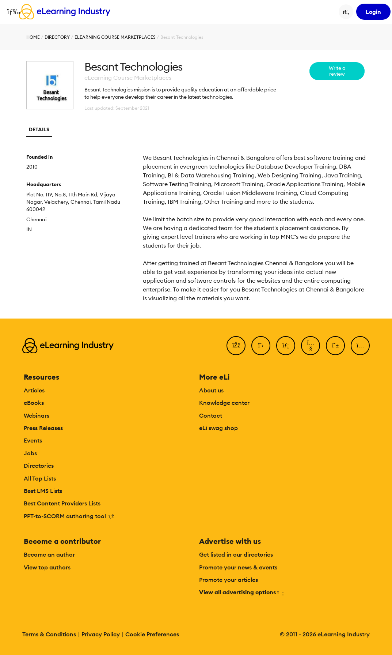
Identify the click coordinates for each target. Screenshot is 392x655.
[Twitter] (260, 345)
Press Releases (43, 428)
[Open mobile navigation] (11, 11)
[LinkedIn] (285, 345)
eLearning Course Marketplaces (115, 37)
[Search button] (346, 11)
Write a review (337, 71)
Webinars (36, 415)
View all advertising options (241, 592)
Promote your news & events (238, 567)
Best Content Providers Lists (62, 503)
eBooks (34, 402)
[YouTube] (310, 345)
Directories (39, 465)
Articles (34, 390)
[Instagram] (360, 345)
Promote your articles (228, 579)
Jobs (30, 453)
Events (33, 440)
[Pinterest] (335, 345)
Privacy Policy (100, 634)
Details (39, 129)
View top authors (47, 567)
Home (33, 37)
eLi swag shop (218, 428)
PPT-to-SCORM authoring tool (69, 516)
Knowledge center (224, 402)
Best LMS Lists (43, 490)
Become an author (49, 554)
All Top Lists (40, 478)
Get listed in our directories (236, 554)
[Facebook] (236, 345)
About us (211, 390)
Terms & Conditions (49, 634)
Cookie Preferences (152, 634)
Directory (57, 37)
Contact (210, 415)
